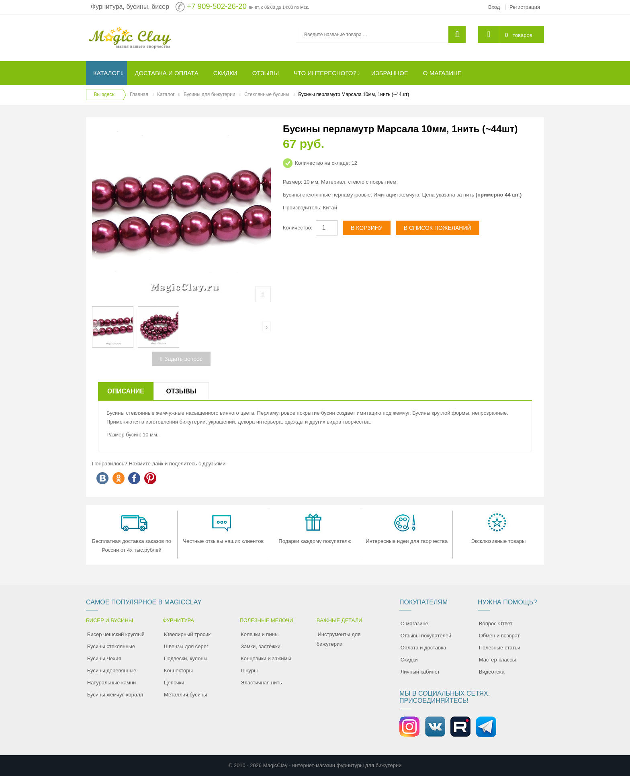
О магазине (414, 623)
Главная (139, 94)
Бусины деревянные (112, 670)
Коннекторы (178, 670)
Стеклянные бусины (266, 94)
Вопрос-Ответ (496, 623)
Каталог (166, 94)
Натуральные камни (111, 683)
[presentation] (96, 326)
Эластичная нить (261, 683)
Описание (125, 391)
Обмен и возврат (499, 636)
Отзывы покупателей (426, 636)
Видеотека (492, 672)
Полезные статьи (499, 648)
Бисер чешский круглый (116, 634)
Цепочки (174, 683)
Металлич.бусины (185, 695)
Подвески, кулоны (185, 658)
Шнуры (249, 670)
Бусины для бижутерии (209, 94)
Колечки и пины (259, 634)
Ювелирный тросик (187, 634)
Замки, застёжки (260, 646)
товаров (522, 35)
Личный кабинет (420, 672)
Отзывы (181, 391)
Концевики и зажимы (266, 658)
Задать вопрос (181, 359)
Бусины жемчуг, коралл (115, 695)
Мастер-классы (497, 660)
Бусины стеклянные (111, 646)
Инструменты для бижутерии (339, 639)
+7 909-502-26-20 (217, 6)
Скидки (409, 660)
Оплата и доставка (423, 648)
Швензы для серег (186, 646)
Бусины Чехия (104, 658)
